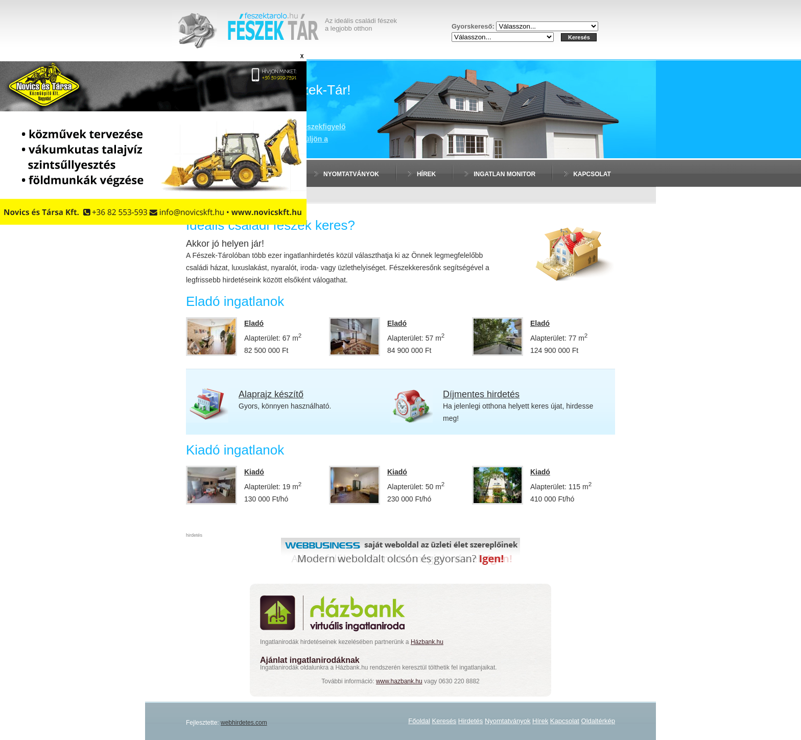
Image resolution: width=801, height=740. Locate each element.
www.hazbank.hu (399, 681)
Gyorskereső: (474, 26)
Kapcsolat (592, 174)
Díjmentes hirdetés (481, 394)
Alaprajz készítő (271, 394)
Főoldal (419, 721)
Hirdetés (270, 174)
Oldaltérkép (598, 721)
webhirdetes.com (244, 722)
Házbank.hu (427, 642)
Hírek (426, 174)
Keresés (444, 721)
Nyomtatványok (351, 174)
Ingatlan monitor (504, 174)
